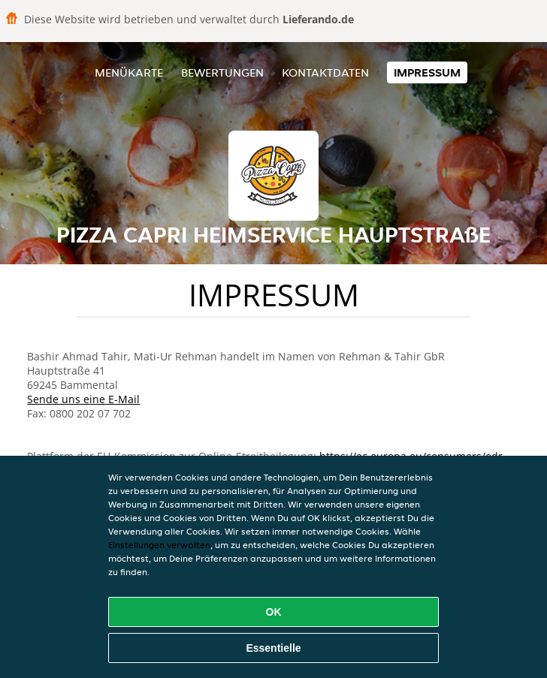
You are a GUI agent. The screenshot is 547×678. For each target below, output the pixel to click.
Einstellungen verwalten (159, 544)
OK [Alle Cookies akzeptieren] (274, 612)
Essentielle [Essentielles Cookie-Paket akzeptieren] (273, 648)
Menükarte (129, 72)
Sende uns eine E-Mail (83, 399)
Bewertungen (222, 72)
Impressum (427, 72)
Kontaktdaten (325, 72)
